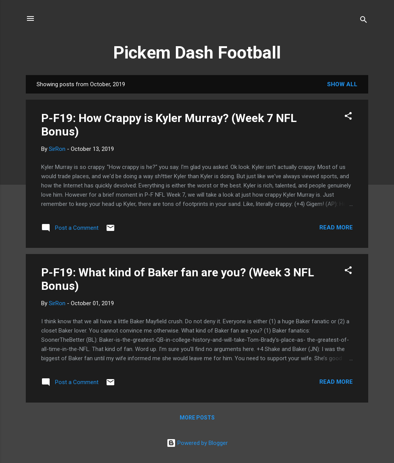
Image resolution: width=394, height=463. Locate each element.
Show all (342, 84)
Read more (336, 227)
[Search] (363, 21)
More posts (197, 418)
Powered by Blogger (197, 443)
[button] (348, 117)
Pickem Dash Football (197, 52)
